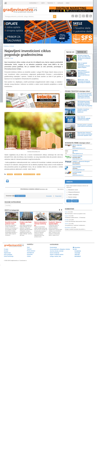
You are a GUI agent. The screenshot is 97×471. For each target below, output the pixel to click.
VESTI (43, 3)
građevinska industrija (29, 174)
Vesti (12, 46)
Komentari (69, 209)
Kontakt (6, 251)
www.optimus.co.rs (77, 153)
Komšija (67, 219)
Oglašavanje (7, 252)
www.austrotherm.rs (77, 175)
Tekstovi (29, 249)
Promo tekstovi (31, 251)
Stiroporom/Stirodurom (74, 192)
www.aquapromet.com (78, 169)
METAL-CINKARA (77, 145)
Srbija (38, 174)
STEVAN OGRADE (77, 156)
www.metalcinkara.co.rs (78, 148)
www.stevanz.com (77, 159)
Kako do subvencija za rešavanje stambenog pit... (40, 224)
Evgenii (67, 215)
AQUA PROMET (76, 167)
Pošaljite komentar (20, 196)
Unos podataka (8, 254)
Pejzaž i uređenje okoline (56, 254)
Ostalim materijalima (73, 194)
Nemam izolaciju (72, 197)
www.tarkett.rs (76, 164)
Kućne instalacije (54, 252)
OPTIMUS (75, 150)
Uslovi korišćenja (8, 256)
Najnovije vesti (70, 52)
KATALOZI (60, 3)
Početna (6, 46)
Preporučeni (58, 196)
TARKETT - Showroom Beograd (81, 161)
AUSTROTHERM (76, 172)
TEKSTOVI (51, 3)
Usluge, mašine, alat (55, 256)
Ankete (29, 256)
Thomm (67, 223)
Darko (66, 211)
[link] (25, 10)
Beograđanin (68, 227)
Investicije (9, 174)
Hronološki (49, 196)
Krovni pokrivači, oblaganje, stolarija (60, 249)
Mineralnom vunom (73, 189)
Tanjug (11, 58)
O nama (6, 249)
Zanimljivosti (30, 252)
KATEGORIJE (34, 3)
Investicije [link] (8, 205)
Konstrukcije (53, 247)
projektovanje (18, 174)
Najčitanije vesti (81, 52)
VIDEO (67, 3)
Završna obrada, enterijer (56, 251)
